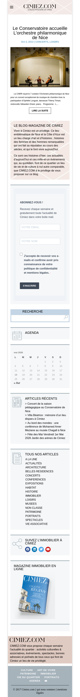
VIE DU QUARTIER (28, 677)
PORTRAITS (32, 516)
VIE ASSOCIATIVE (36, 524)
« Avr (17, 383)
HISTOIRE (31, 491)
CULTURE (27, 670)
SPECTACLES (34, 520)
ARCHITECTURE (35, 467)
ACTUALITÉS (33, 463)
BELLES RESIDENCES (39, 471)
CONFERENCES (35, 479)
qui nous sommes (46, 689)
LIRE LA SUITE (40, 110)
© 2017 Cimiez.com (24, 689)
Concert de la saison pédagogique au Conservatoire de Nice (45, 407)
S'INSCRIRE (29, 285)
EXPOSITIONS (34, 483)
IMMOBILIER (33, 495)
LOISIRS (54, 41)
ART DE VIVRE (46, 670)
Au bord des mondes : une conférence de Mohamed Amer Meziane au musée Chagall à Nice (45, 427)
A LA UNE (31, 459)
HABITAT (30, 487)
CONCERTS (41, 41)
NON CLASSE (33, 507)
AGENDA (34, 680)
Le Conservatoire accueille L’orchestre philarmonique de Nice (40, 33)
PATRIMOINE (33, 511)
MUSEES (31, 503)
